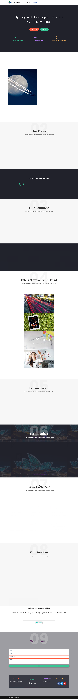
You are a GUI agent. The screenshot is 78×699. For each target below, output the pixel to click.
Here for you (16, 678)
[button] (39, 185)
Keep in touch (59, 678)
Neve (9, 697)
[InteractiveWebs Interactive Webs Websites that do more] (14, 2)
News (30, 2)
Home (23, 2)
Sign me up (39, 622)
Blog (27, 2)
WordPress (17, 697)
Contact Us (35, 2)
